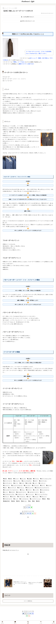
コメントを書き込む (28, 600)
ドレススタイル (44, 490)
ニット (5, 492)
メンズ (16, 499)
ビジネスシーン (20, 494)
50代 (5, 478)
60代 (10, 478)
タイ (5, 487)
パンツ (42, 492)
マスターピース (7, 499)
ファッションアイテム (41, 494)
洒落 (13, 501)
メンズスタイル (24, 499)
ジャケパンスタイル (17, 485)
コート (16, 483)
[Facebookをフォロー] (26, 513)
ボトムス (35, 496)
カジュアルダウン (27, 481)
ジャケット (42, 483)
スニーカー (27, 485)
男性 (18, 501)
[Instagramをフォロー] (30, 513)
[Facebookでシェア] (27, 507)
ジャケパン (6, 485)
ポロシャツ (43, 496)
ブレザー (13, 496)
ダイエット (21, 487)
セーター (49, 485)
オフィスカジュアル (45, 478)
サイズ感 (28, 483)
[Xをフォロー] (23, 513)
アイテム (36, 478)
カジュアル (17, 481)
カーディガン (43, 481)
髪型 (38, 501)
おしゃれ (23, 478)
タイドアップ (12, 487)
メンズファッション (35, 499)
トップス (36, 490)
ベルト (29, 496)
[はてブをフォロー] (28, 513)
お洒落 (29, 478)
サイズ (22, 483)
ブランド (6, 496)
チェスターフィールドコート (10, 490)
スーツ (42, 485)
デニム (22, 490)
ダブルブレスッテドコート (42, 487)
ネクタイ (12, 492)
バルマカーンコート (33, 492)
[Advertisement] (28, 527)
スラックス (35, 485)
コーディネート (7, 483)
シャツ (35, 483)
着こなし (24, 501)
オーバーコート (7, 481)
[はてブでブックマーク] (29, 507)
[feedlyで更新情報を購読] (33, 513)
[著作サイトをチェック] (21, 513)
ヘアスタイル (21, 496)
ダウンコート (29, 487)
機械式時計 (6, 501)
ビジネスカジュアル (8, 494)
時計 (44, 499)
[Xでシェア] (25, 507)
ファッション (30, 494)
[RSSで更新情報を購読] (35, 513)
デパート (29, 490)
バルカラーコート (21, 492)
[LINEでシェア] (32, 507)
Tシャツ (16, 478)
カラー (35, 481)
